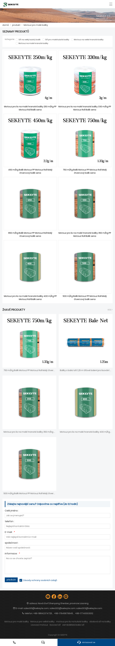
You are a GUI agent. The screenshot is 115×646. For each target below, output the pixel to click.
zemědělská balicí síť (73, 624)
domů (5, 25)
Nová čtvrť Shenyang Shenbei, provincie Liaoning (63, 603)
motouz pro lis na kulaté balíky (72, 621)
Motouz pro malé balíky (36, 25)
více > (110, 309)
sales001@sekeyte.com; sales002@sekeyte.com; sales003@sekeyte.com (63, 608)
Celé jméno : (12, 510)
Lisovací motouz (39, 624)
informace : (12, 553)
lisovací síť (55, 624)
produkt (16, 25)
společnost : (12, 543)
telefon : (9, 521)
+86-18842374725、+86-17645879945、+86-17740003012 (63, 613)
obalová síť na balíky (100, 621)
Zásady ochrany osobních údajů (40, 580)
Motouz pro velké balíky (42, 621)
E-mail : (10, 532)
